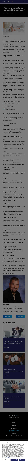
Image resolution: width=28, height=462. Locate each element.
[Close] (26, 444)
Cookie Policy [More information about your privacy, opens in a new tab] (7, 458)
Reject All (22, 460)
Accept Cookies (14, 460)
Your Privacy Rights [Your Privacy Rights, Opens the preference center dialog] (6, 460)
